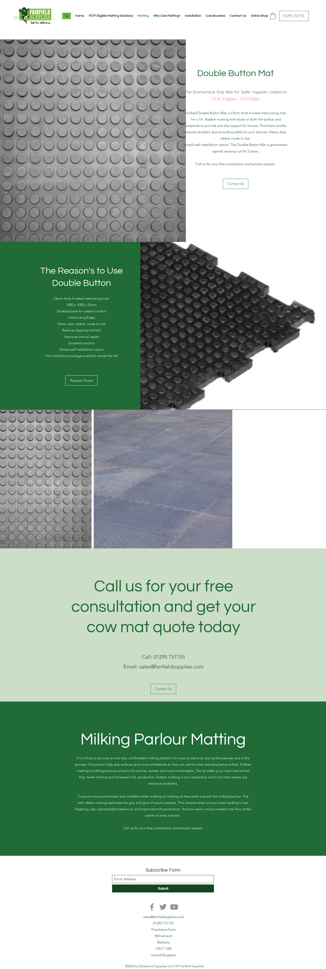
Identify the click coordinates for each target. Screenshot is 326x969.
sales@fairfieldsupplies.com (163, 917)
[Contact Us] (235, 184)
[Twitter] (163, 907)
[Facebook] (152, 907)
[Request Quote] (81, 380)
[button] (273, 15)
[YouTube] (174, 907)
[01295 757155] (294, 16)
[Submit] (163, 888)
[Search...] (33, 17)
